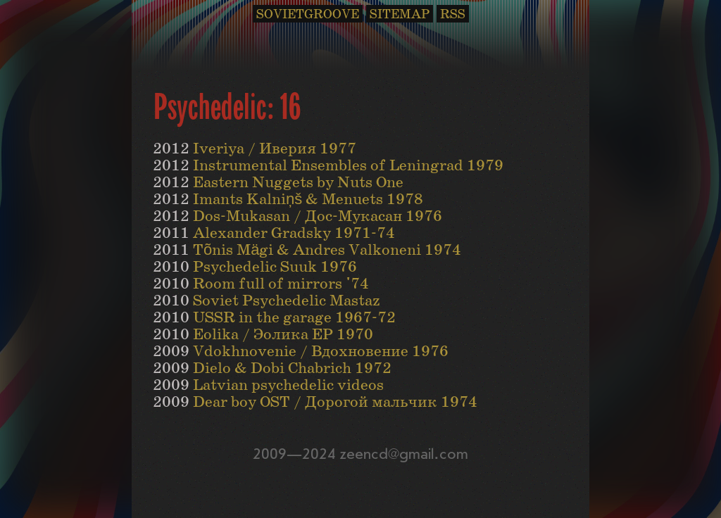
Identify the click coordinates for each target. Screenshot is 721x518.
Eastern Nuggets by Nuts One (298, 182)
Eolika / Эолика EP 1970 (283, 334)
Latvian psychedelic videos (288, 385)
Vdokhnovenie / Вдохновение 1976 (321, 351)
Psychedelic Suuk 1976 (275, 267)
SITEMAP (400, 14)
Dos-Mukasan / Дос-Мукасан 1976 (317, 216)
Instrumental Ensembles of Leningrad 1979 (348, 165)
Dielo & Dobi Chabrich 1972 (292, 368)
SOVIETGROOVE (307, 14)
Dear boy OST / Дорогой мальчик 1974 (335, 402)
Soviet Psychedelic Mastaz (286, 300)
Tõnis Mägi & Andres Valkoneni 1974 (327, 250)
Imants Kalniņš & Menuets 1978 (308, 199)
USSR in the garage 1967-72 (294, 317)
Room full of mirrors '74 (281, 284)
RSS (452, 14)
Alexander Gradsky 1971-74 (294, 233)
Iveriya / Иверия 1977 (274, 148)
